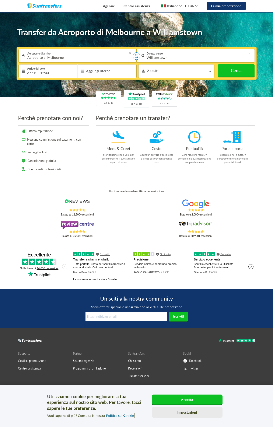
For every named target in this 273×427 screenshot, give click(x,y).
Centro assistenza (136, 6)
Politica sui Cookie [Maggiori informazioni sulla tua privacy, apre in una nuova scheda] (120, 415)
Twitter (190, 368)
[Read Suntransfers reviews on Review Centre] (77, 225)
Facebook (192, 361)
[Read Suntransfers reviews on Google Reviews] (195, 203)
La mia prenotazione (226, 6)
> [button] (130, 53)
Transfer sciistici (138, 376)
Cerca (236, 70)
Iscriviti (178, 316)
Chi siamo (134, 361)
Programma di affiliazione (89, 368)
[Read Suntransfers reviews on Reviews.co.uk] (77, 203)
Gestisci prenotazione (32, 361)
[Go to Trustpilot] (236, 341)
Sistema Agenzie (83, 361)
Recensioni (135, 368)
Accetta (187, 400)
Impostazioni (187, 412)
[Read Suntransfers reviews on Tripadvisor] (195, 225)
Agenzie (109, 6)
